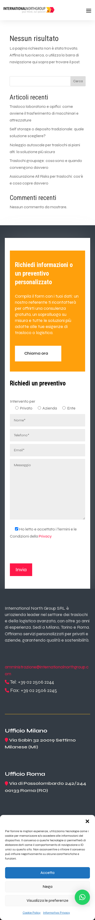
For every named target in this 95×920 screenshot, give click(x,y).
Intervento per (22, 401)
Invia (21, 569)
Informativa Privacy (56, 912)
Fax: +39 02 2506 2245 (33, 690)
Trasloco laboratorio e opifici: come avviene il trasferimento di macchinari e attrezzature (44, 113)
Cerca (78, 81)
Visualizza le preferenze (47, 900)
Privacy (45, 536)
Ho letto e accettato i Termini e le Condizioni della (43, 532)
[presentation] (48, 553)
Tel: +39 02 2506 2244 (32, 682)
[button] (87, 821)
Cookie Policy (32, 912)
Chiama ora (36, 353)
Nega (47, 886)
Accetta (47, 872)
